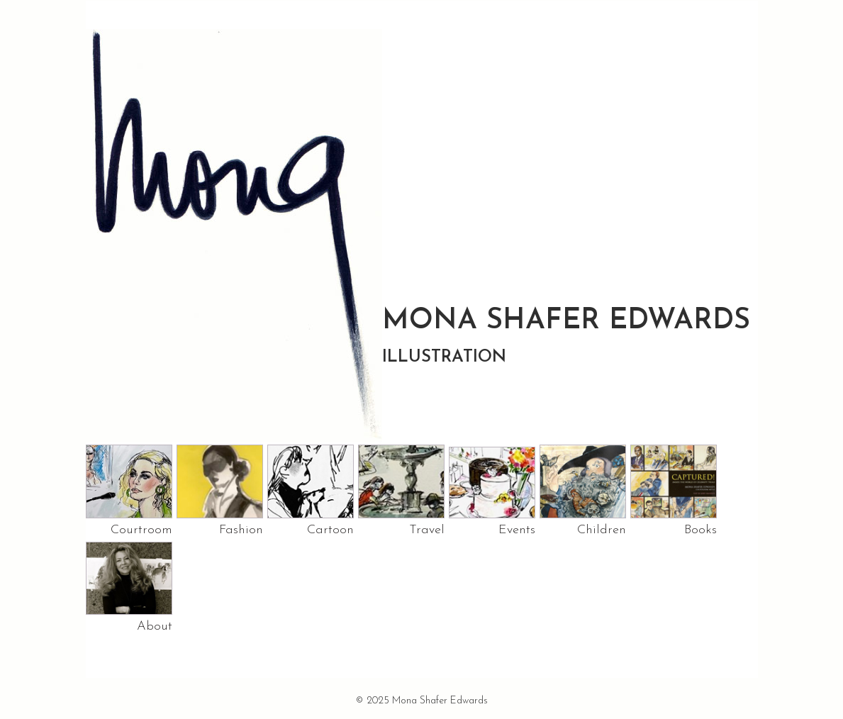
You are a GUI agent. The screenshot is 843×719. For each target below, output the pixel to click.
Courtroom (141, 530)
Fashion (241, 530)
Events (516, 530)
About (154, 626)
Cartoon (330, 530)
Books (700, 530)
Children (601, 530)
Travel (427, 530)
